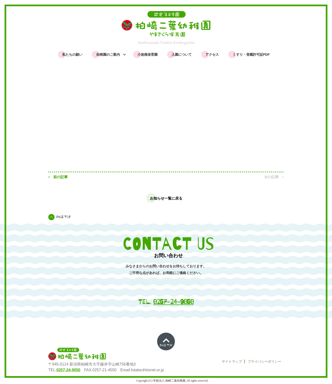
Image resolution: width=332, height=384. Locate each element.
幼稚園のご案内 (109, 54)
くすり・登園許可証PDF (251, 54)
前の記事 (58, 177)
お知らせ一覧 (73, 100)
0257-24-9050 (173, 302)
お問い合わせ (305, 58)
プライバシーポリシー (264, 361)
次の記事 (274, 177)
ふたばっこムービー (305, 31)
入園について (182, 54)
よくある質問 (305, 45)
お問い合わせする (166, 282)
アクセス (212, 54)
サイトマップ (232, 361)
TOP (51, 100)
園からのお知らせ (305, 17)
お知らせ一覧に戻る (166, 198)
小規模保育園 (147, 54)
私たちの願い (72, 54)
